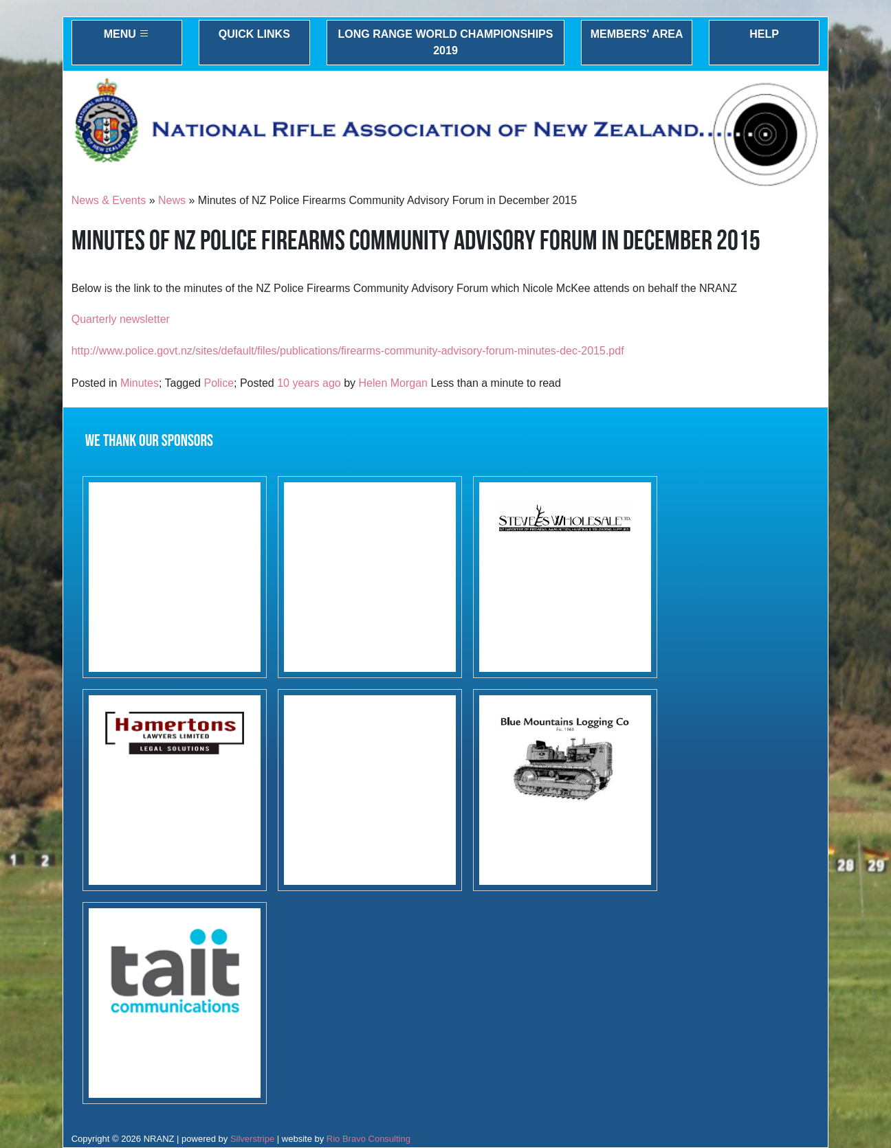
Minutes (139, 383)
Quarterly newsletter (121, 319)
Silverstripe (252, 1139)
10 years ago (309, 383)
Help (764, 34)
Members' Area (637, 34)
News (172, 200)
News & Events (109, 200)
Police (219, 383)
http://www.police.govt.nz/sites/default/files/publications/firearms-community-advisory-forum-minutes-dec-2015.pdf (348, 351)
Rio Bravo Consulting (368, 1139)
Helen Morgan (393, 383)
